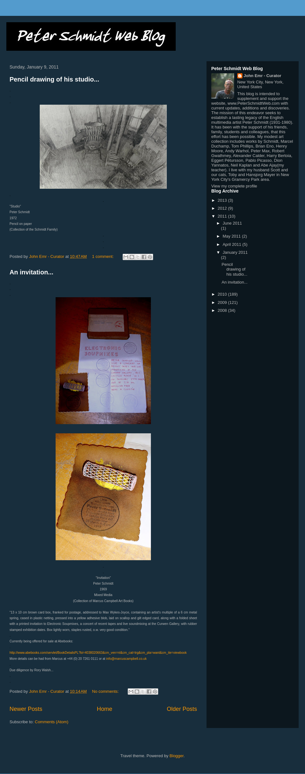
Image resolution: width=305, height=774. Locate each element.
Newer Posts (26, 709)
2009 (223, 302)
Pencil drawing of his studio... (54, 79)
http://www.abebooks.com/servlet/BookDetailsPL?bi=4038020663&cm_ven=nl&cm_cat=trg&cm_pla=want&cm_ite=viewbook (98, 652)
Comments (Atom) (51, 721)
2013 (223, 200)
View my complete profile (234, 186)
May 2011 (232, 236)
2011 (223, 216)
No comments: (106, 691)
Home (104, 709)
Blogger (177, 755)
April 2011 (232, 244)
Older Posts (182, 709)
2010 (223, 294)
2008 (223, 310)
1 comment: (103, 256)
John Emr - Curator (262, 75)
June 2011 (232, 223)
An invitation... (31, 272)
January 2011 (235, 252)
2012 (223, 208)
